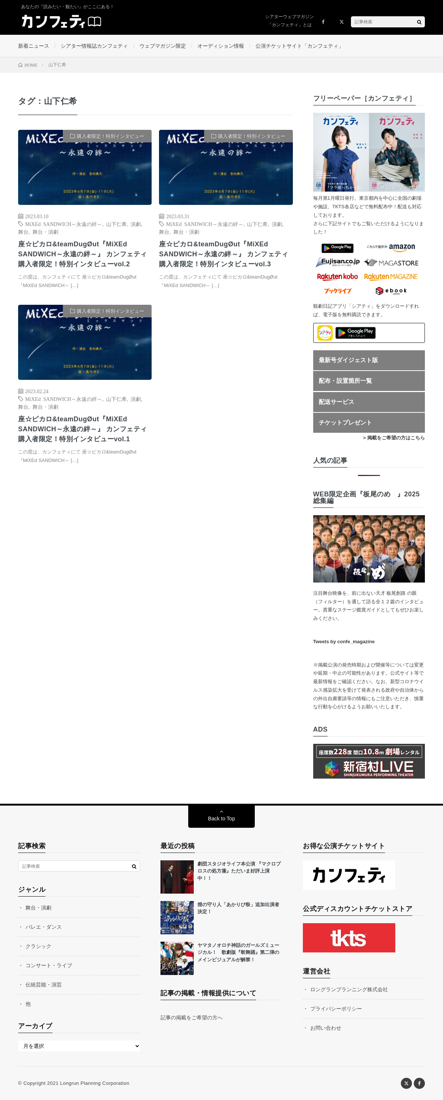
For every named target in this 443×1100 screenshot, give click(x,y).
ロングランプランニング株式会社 (349, 989)
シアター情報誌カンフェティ (94, 46)
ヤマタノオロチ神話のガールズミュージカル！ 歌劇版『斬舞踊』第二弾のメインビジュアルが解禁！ (238, 952)
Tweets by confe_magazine (344, 641)
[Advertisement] (225, 380)
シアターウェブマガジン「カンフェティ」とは (289, 20)
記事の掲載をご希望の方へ (191, 1017)
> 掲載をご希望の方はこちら (394, 438)
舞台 (23, 231)
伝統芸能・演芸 (44, 985)
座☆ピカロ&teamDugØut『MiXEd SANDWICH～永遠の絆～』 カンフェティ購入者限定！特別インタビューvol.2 (82, 254)
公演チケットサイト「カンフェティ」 (300, 46)
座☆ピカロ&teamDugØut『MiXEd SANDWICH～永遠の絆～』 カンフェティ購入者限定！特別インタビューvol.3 (223, 254)
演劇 (136, 223)
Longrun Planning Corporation (94, 1083)
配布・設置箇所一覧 (345, 381)
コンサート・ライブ (49, 965)
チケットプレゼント (345, 422)
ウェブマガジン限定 (162, 46)
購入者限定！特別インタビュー (110, 136)
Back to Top (221, 818)
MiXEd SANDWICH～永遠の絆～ (63, 223)
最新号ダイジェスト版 (348, 360)
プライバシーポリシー (336, 1009)
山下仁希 (116, 223)
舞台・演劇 (45, 231)
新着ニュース (33, 46)
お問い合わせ (325, 1028)
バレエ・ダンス (44, 927)
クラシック (38, 946)
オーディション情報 (220, 46)
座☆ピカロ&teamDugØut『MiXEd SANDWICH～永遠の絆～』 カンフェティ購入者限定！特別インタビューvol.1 (82, 429)
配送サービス (336, 402)
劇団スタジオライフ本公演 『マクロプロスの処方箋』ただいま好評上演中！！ (239, 871)
